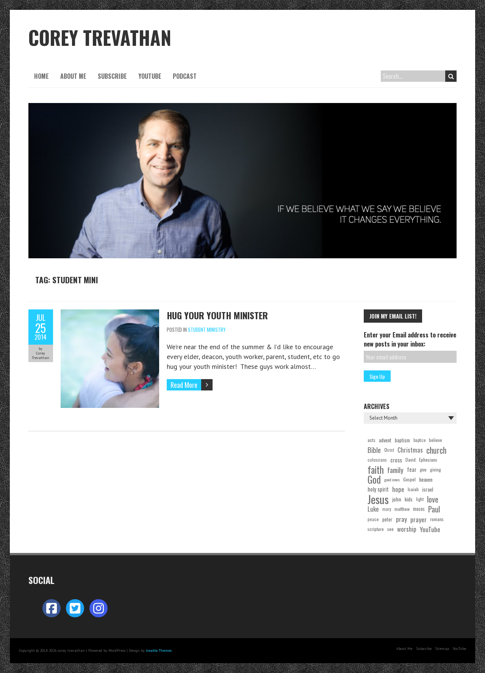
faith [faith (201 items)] (376, 470)
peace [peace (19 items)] (373, 519)
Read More (184, 385)
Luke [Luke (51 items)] (373, 509)
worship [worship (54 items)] (406, 529)
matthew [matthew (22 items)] (402, 509)
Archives (377, 406)
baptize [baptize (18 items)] (419, 440)
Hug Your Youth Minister (217, 315)
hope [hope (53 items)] (398, 489)
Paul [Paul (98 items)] (434, 509)
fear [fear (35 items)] (411, 469)
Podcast (185, 76)
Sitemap (442, 648)
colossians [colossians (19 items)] (377, 460)
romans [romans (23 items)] (437, 519)
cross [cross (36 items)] (396, 460)
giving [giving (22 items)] (435, 469)
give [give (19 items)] (423, 470)
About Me (73, 76)
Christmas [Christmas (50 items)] (410, 449)
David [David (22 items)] (410, 459)
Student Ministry (207, 329)
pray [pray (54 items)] (401, 519)
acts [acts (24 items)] (371, 439)
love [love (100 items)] (432, 499)
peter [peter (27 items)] (387, 519)
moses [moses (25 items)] (419, 508)
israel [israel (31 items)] (427, 489)
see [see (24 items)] (390, 528)
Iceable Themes (159, 650)
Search (451, 76)
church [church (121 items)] (436, 450)
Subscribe (112, 76)
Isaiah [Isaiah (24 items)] (413, 489)
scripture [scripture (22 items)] (376, 529)
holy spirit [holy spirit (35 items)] (378, 489)
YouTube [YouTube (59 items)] (430, 529)
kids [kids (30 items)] (409, 499)
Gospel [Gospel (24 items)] (409, 479)
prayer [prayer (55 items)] (418, 519)
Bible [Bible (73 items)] (374, 450)
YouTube (149, 76)
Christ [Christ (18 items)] (389, 450)
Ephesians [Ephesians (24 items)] (428, 459)
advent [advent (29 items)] (385, 440)
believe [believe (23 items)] (435, 439)
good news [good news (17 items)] (392, 479)
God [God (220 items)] (374, 479)
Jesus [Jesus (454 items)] (378, 499)
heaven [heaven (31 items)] (425, 479)
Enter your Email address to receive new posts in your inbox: (410, 339)
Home (41, 76)
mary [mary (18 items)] (386, 509)
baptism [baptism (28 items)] (402, 440)
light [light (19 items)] (420, 499)
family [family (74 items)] (395, 470)
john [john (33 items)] (396, 499)
